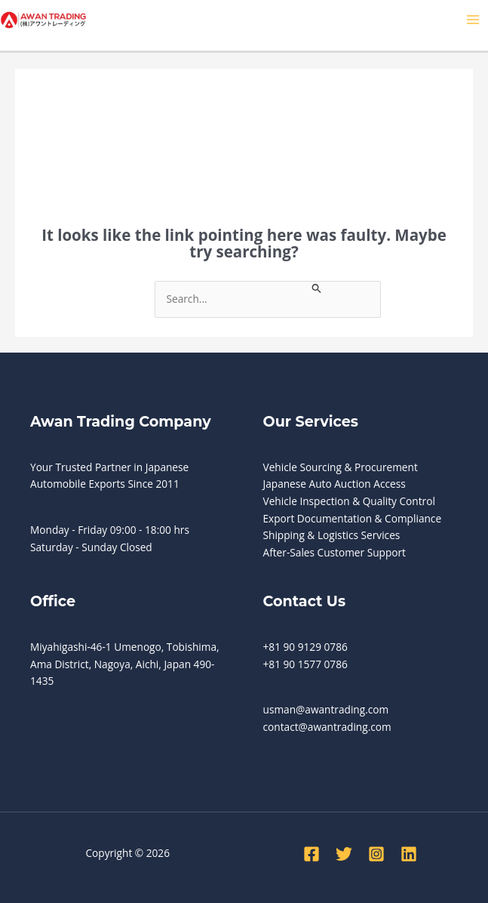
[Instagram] (376, 854)
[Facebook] (311, 854)
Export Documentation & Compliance (352, 518)
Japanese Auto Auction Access (334, 483)
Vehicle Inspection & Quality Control (349, 501)
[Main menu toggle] (473, 20)
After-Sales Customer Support (334, 552)
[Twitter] (344, 854)
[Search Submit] (317, 287)
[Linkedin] (409, 854)
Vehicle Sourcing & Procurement (340, 467)
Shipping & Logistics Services (332, 535)
